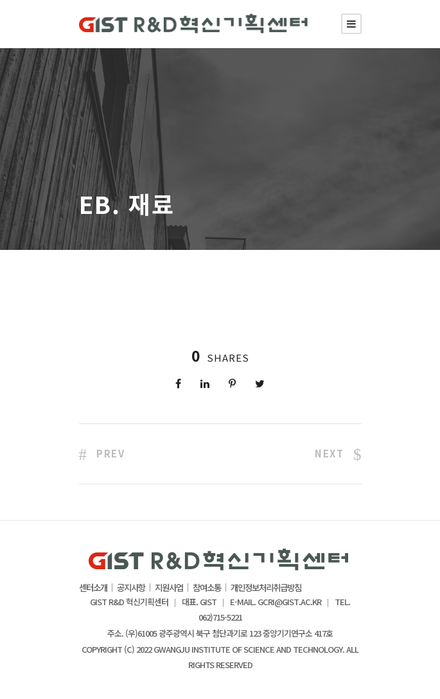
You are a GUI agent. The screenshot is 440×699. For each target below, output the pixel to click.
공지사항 (131, 587)
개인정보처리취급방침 (266, 587)
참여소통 (207, 587)
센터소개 (93, 587)
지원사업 (169, 587)
